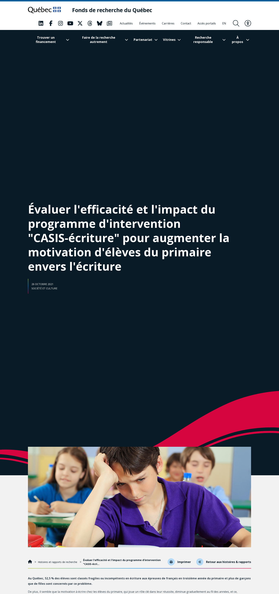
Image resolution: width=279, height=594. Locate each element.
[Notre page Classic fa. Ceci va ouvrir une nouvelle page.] (40, 23)
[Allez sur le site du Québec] (44, 10)
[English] (224, 23)
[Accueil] (30, 562)
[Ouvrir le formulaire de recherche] (236, 23)
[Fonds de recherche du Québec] (112, 10)
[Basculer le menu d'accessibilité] (248, 23)
